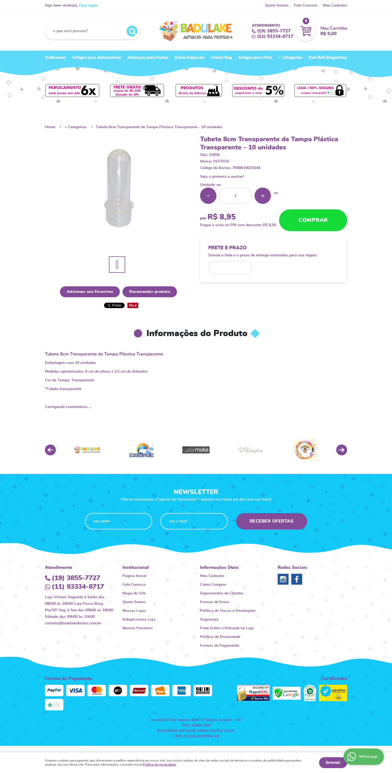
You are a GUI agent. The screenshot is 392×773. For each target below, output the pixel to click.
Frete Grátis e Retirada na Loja (227, 628)
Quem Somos (277, 5)
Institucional (135, 567)
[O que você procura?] (132, 31)
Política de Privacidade (220, 637)
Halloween (55, 58)
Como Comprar (213, 585)
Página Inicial (134, 576)
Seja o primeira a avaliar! (222, 177)
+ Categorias (290, 58)
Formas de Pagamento (219, 646)
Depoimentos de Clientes (221, 593)
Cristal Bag (221, 58)
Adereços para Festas (147, 58)
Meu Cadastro (335, 5)
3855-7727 (274, 31)
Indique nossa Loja (138, 619)
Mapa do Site (134, 593)
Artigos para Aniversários (96, 58)
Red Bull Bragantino (328, 58)
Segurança (209, 619)
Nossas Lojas (134, 611)
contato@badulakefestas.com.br (73, 623)
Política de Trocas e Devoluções (228, 611)
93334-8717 (275, 36)
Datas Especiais (189, 58)
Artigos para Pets (255, 58)
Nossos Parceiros (137, 628)
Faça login (88, 5)
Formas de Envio (214, 602)
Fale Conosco (305, 5)
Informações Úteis (219, 567)
